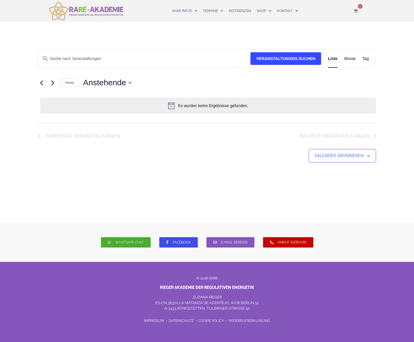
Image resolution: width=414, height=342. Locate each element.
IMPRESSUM (154, 321)
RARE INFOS (184, 11)
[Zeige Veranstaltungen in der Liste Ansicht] (333, 59)
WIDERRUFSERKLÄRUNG (249, 321)
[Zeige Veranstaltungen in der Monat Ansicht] (350, 59)
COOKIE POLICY (211, 321)
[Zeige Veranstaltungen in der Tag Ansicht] (365, 59)
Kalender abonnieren (339, 155)
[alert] (208, 106)
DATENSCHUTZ (182, 321)
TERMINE (213, 11)
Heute (69, 83)
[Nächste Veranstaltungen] (52, 82)
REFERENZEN (240, 11)
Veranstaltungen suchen (285, 58)
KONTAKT (287, 11)
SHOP (264, 11)
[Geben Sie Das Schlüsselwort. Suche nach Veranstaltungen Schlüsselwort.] (144, 59)
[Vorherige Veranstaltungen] (41, 82)
